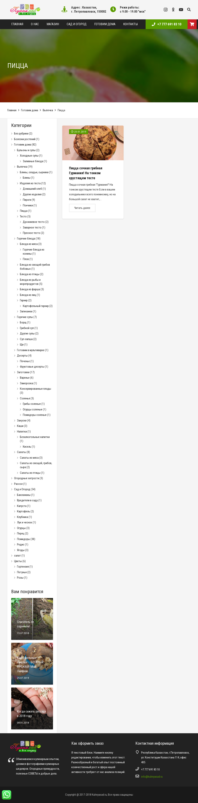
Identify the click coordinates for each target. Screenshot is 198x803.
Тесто (23, 216)
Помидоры (23, 539)
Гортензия (23, 566)
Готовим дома (29, 110)
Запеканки (26, 311)
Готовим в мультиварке (30, 350)
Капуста (21, 506)
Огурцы (21, 528)
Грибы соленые (32, 404)
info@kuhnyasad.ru (152, 776)
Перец (20, 533)
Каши (20, 426)
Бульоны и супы (26, 150)
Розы (20, 577)
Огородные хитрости (26, 478)
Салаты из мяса (29, 457)
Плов (26, 259)
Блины (26, 177)
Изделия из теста (30, 183)
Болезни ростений (24, 139)
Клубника (22, 517)
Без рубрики (21, 133)
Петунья (22, 572)
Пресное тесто (31, 233)
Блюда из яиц (28, 295)
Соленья (25, 398)
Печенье (25, 361)
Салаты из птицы (30, 473)
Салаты (21, 452)
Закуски (21, 420)
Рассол (18, 484)
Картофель (23, 511)
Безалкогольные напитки (35, 437)
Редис (20, 544)
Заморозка (26, 383)
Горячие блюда (26, 238)
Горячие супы (25, 317)
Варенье (25, 377)
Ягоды (21, 550)
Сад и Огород (22, 489)
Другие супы (27, 333)
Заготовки (23, 372)
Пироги (27, 200)
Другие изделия (32, 194)
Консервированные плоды (35, 388)
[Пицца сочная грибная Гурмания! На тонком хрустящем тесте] (93, 172)
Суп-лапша (26, 339)
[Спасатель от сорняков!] (32, 619)
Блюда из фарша (30, 289)
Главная (11, 110)
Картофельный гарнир (36, 306)
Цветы (18, 561)
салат (17, 555)
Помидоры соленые (35, 415)
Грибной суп (27, 328)
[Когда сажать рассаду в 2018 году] (32, 708)
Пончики (28, 205)
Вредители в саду (27, 500)
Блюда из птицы (29, 274)
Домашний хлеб (32, 188)
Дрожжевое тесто (34, 222)
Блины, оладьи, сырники (34, 172)
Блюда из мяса (29, 244)
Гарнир (24, 300)
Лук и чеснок (24, 522)
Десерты (22, 355)
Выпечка (48, 110)
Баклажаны (24, 495)
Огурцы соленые (32, 409)
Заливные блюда (33, 161)
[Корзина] (192, 24)
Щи (22, 344)
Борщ (23, 322)
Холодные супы (29, 155)
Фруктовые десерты (32, 366)
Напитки (22, 431)
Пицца (23, 211)
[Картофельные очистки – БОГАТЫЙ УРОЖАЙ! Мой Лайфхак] (32, 664)
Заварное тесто (32, 227)
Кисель (27, 446)
